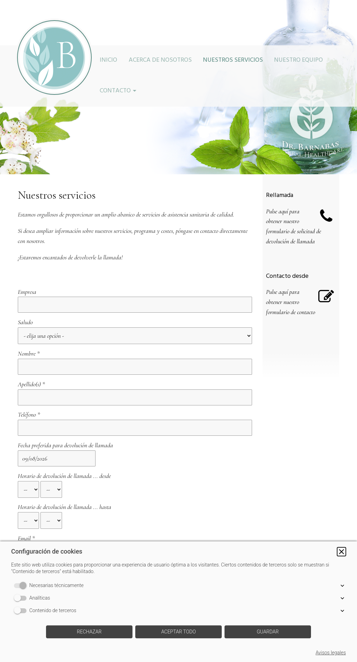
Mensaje (26, 507)
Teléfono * (29, 371)
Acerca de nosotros (160, 61)
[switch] (21, 585)
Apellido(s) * (31, 352)
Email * (26, 467)
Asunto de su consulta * (43, 487)
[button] (341, 551)
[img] (54, 57)
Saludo (25, 311)
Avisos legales (331, 652)
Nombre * (29, 332)
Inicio (108, 61)
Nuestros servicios (233, 61)
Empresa (27, 292)
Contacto (115, 91)
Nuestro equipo (298, 61)
